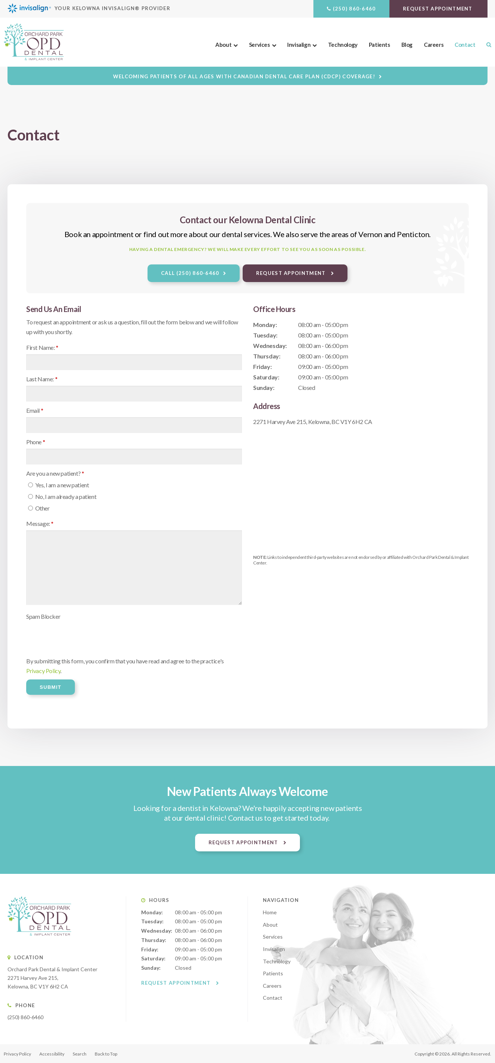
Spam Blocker (43, 616)
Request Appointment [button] (438, 9)
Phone (35, 441)
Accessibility (51, 1054)
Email (34, 410)
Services (259, 44)
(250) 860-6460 (354, 9)
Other (39, 508)
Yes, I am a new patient (58, 484)
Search (486, 44)
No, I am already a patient (62, 496)
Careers (433, 44)
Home (270, 912)
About (223, 44)
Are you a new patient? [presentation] (55, 473)
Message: (40, 523)
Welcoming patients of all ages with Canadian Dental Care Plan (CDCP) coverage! (244, 76)
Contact (465, 44)
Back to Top (106, 1054)
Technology (343, 44)
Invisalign (298, 44)
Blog (407, 44)
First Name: (42, 347)
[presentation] (83, 637)
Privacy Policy (43, 670)
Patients (379, 44)
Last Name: (41, 378)
